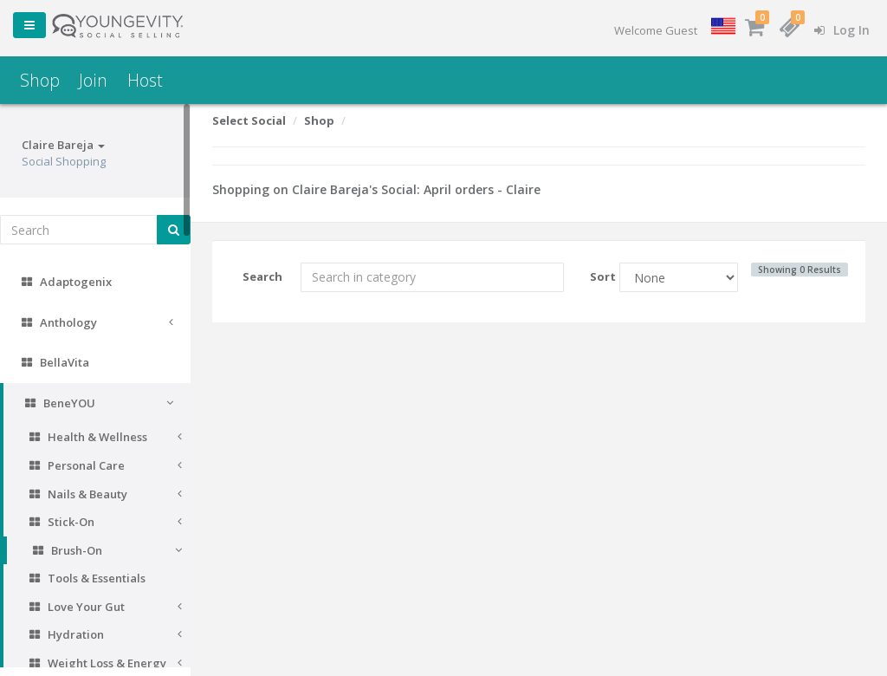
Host (145, 80)
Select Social (249, 120)
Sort (597, 276)
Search (262, 276)
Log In (842, 30)
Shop (40, 80)
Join (93, 80)
